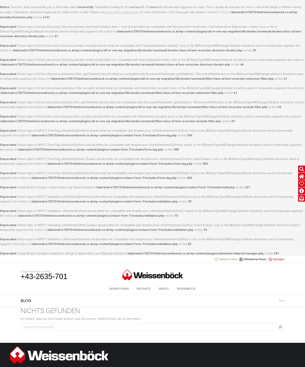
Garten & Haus (225, 259)
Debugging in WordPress (122, 12)
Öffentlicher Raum (253, 259)
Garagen (276, 259)
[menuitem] (119, 288)
